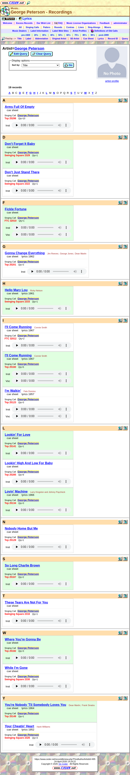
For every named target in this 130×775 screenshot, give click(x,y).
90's (93, 35)
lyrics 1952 (27, 729)
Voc (8, 234)
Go (68, 65)
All (20, 27)
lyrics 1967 (27, 330)
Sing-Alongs (94, 27)
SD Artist (74, 38)
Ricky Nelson (36, 290)
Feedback (105, 23)
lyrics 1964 (27, 708)
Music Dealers (19, 31)
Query (125, 38)
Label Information (39, 31)
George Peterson (29, 48)
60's (68, 35)
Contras (70, 27)
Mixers (107, 27)
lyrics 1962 (27, 256)
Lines (81, 27)
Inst (8, 125)
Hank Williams (43, 727)
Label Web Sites (60, 31)
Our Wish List (43, 23)
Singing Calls (32, 27)
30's (44, 35)
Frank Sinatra (88, 705)
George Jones (66, 253)
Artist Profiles (80, 31)
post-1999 (104, 35)
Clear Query (41, 53)
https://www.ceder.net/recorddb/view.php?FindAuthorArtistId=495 (65, 759)
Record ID (113, 38)
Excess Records (24, 23)
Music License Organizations (81, 23)
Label (28, 38)
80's (84, 35)
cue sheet (12, 110)
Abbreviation (41, 38)
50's (60, 35)
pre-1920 (25, 35)
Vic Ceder (63, 764)
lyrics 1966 (27, 494)
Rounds (58, 27)
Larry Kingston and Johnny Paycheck (47, 492)
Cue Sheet (88, 38)
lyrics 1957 (27, 394)
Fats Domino (30, 391)
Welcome (7, 23)
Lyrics (101, 38)
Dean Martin (80, 253)
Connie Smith (40, 327)
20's (36, 35)
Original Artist (59, 38)
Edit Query (18, 53)
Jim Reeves (52, 253)
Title (19, 38)
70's (77, 35)
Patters (46, 27)
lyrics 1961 (27, 293)
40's (52, 35)
